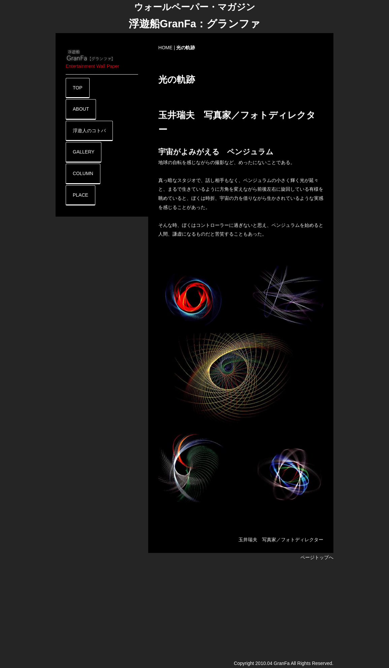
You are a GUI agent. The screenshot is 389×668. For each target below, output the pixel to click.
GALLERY (83, 152)
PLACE (80, 195)
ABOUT (81, 109)
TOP (78, 87)
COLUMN (83, 173)
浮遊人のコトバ (89, 130)
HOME (165, 47)
